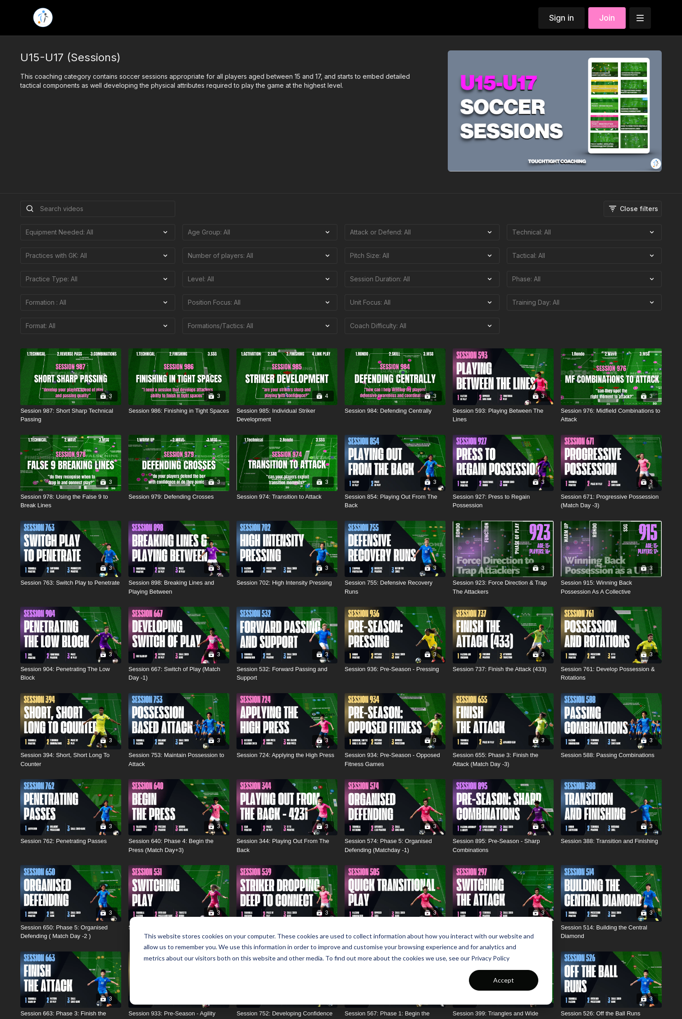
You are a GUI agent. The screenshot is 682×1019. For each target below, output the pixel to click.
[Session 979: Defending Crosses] (178, 496)
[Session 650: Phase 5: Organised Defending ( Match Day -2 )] (70, 932)
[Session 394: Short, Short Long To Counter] (70, 759)
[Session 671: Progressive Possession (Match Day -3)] (611, 501)
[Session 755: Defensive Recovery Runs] (395, 587)
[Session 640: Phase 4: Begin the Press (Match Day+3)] (178, 845)
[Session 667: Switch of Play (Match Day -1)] (178, 673)
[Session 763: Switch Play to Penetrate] (70, 582)
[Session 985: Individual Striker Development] (286, 415)
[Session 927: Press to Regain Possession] (503, 501)
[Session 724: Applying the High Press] (286, 755)
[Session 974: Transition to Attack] (286, 496)
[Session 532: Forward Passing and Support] (286, 673)
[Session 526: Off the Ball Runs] (611, 1013)
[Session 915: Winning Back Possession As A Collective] (611, 587)
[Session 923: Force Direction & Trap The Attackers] (503, 587)
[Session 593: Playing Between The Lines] (503, 415)
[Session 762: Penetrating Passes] (70, 841)
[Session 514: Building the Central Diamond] (611, 932)
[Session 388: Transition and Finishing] (611, 841)
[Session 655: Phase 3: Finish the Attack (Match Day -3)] (503, 759)
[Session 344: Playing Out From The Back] (286, 845)
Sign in (561, 18)
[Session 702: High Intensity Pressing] (286, 582)
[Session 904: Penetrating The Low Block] (70, 673)
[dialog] (341, 961)
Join (607, 18)
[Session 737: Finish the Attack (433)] (503, 669)
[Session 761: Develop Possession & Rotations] (611, 673)
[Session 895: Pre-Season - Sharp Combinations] (503, 845)
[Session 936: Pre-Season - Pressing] (395, 669)
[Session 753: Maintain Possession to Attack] (178, 759)
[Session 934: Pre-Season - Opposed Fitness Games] (395, 759)
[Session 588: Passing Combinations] (611, 755)
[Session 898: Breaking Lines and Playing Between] (178, 587)
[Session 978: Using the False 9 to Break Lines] (70, 501)
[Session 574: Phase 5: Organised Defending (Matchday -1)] (395, 845)
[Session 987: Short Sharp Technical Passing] (70, 415)
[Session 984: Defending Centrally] (395, 410)
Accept (503, 980)
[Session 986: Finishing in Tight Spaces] (178, 410)
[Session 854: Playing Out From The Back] (395, 501)
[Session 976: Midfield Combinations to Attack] (611, 415)
